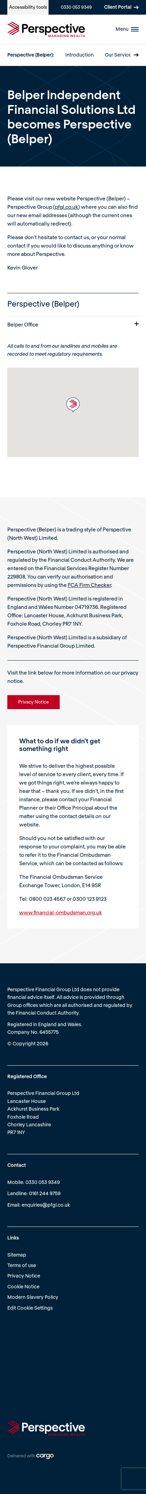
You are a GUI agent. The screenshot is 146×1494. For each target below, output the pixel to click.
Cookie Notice (23, 1286)
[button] (73, 404)
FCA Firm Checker (89, 585)
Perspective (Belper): (30, 55)
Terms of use (21, 1265)
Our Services (119, 55)
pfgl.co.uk (66, 207)
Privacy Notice (23, 1276)
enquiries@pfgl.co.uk (46, 1205)
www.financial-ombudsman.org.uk (60, 912)
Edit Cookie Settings (30, 1308)
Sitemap (16, 1255)
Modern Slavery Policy (32, 1297)
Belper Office (73, 324)
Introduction (79, 55)
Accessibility (28, 7)
